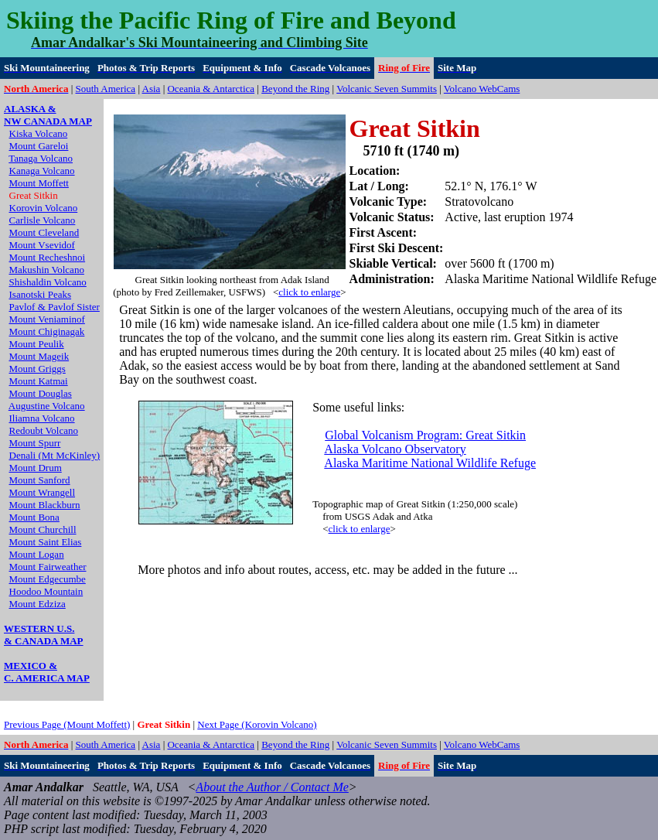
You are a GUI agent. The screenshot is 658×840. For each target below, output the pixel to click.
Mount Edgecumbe (47, 579)
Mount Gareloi (39, 146)
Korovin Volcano (43, 207)
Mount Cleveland (44, 232)
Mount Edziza (37, 604)
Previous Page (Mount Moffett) (67, 724)
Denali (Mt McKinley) (55, 455)
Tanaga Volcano (41, 158)
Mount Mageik (39, 356)
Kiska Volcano (38, 133)
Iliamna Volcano (42, 418)
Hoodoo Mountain (46, 591)
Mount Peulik (36, 344)
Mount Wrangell (42, 492)
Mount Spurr (35, 443)
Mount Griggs (37, 368)
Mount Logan (36, 554)
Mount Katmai (38, 381)
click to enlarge (309, 292)
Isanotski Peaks (40, 294)
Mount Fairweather (48, 566)
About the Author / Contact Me (272, 787)
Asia (151, 88)
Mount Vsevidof (42, 245)
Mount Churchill (43, 529)
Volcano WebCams (482, 88)
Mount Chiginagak (47, 331)
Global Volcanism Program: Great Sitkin (425, 435)
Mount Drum (35, 467)
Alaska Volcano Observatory (394, 449)
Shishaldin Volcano (48, 282)
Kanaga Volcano (42, 170)
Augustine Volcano (47, 405)
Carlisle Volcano (42, 220)
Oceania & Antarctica (210, 88)
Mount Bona (34, 517)
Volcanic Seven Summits (386, 88)
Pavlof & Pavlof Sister (54, 306)
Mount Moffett (39, 183)
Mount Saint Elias (45, 542)
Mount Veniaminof (47, 319)
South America (106, 88)
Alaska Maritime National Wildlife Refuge (430, 463)
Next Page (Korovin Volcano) (256, 724)
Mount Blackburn (44, 504)
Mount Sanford (39, 480)
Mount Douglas (40, 393)
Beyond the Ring (295, 88)
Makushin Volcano (46, 269)
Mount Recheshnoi (47, 257)
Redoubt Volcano (43, 430)
